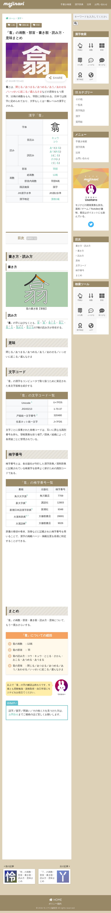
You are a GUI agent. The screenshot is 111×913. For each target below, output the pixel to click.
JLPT (91, 77)
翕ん (61, 323)
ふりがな (91, 62)
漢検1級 (25, 25)
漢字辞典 (79, 4)
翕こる (9, 327)
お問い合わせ (101, 4)
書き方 (81, 252)
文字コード (81, 267)
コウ (55, 142)
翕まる (30, 327)
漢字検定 (80, 77)
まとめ (79, 277)
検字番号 (80, 272)
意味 (78, 262)
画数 (91, 47)
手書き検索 (66, 4)
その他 (79, 100)
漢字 (78, 117)
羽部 (39, 25)
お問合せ (13, 715)
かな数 (80, 62)
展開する (32, 238)
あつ (52, 148)
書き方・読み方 (83, 248)
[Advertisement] (37, 215)
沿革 (89, 4)
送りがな (102, 62)
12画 (13, 25)
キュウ (55, 138)
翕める (19, 327)
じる (56, 163)
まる (57, 148)
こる (56, 155)
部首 (102, 47)
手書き (80, 47)
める (57, 151)
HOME (55, 902)
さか (53, 159)
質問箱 (79, 123)
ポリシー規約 (55, 906)
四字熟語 (80, 111)
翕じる (52, 323)
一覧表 (79, 105)
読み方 (81, 257)
